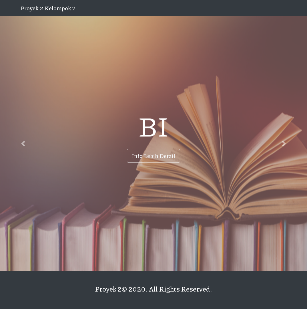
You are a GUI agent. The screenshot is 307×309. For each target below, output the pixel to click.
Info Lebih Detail (153, 156)
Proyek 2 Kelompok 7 (48, 8)
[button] (23, 143)
